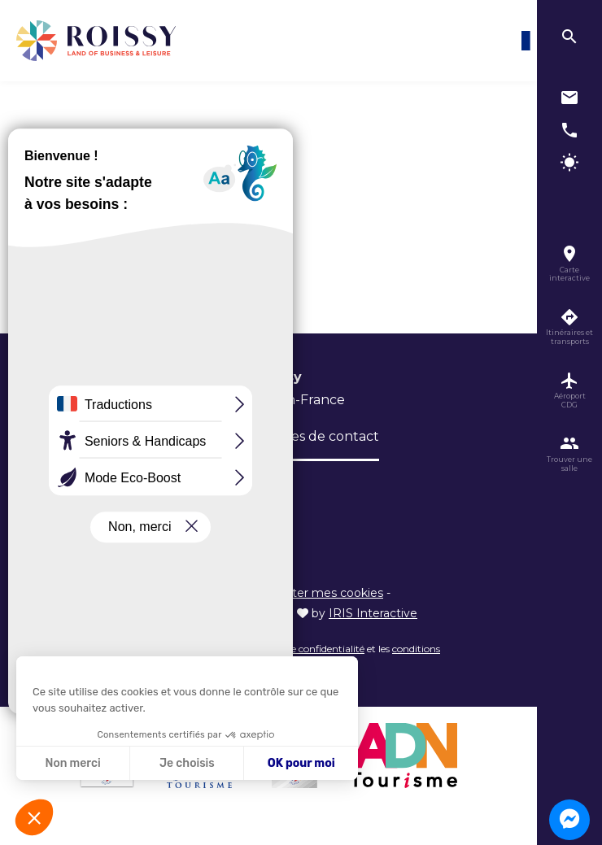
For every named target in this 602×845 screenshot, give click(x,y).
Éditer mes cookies (328, 593)
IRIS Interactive (373, 613)
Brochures (172, 436)
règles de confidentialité (310, 648)
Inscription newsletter (141, 485)
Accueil (86, 163)
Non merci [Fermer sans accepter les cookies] (72, 763)
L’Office (94, 436)
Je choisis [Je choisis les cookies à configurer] (187, 763)
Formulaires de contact (303, 436)
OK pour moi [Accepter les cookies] (301, 763)
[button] (34, 817)
